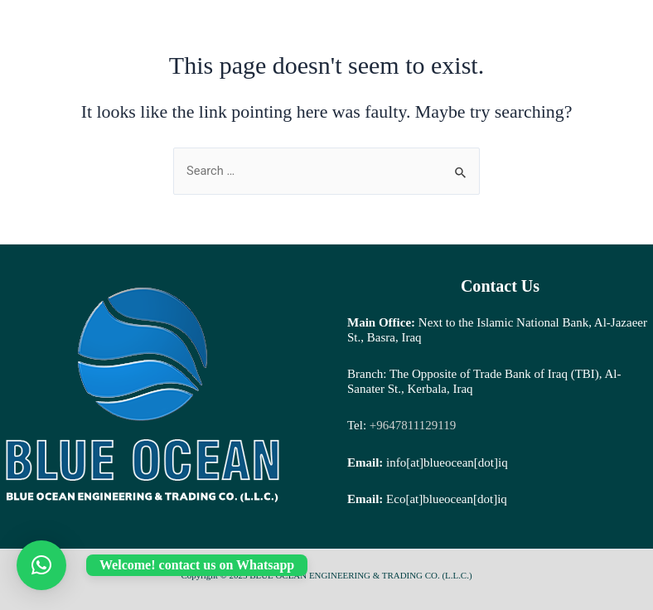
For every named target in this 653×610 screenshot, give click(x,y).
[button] (41, 565)
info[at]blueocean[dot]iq (447, 462)
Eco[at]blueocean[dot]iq (446, 499)
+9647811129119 (411, 425)
